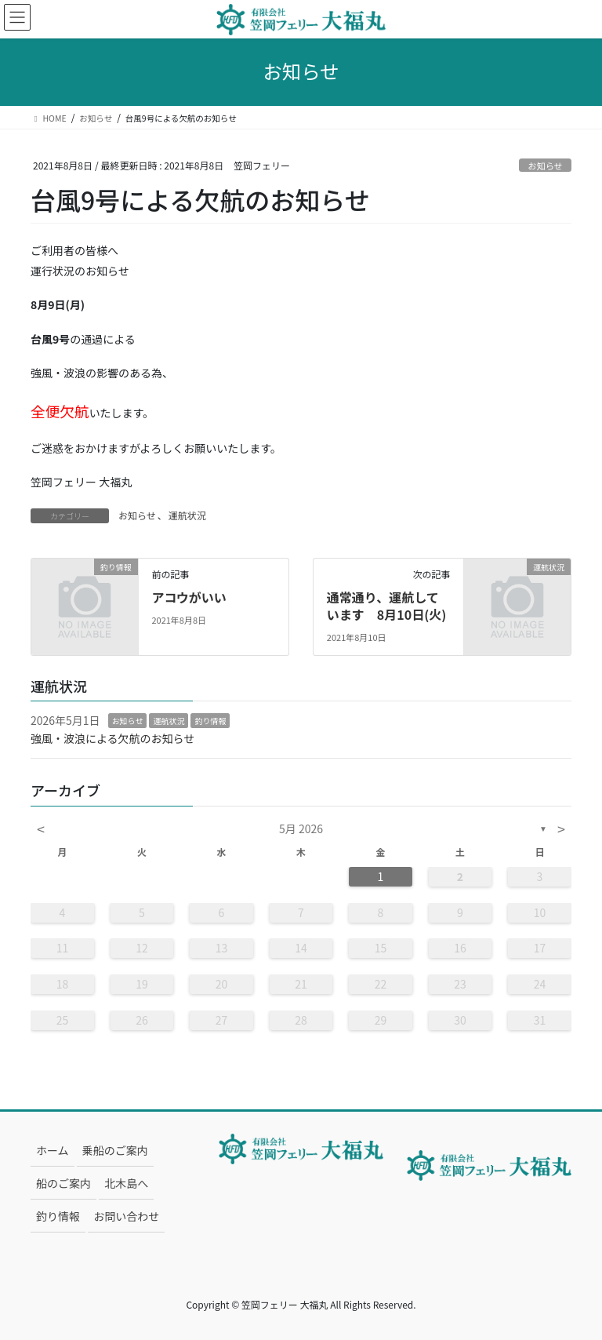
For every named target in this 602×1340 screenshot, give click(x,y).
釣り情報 (210, 720)
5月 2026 (301, 828)
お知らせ (545, 165)
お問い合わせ (126, 1216)
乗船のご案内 (115, 1150)
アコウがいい (188, 597)
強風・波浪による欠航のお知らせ (112, 738)
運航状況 (187, 515)
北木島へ (126, 1183)
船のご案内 (63, 1183)
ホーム (52, 1150)
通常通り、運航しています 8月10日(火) (386, 606)
